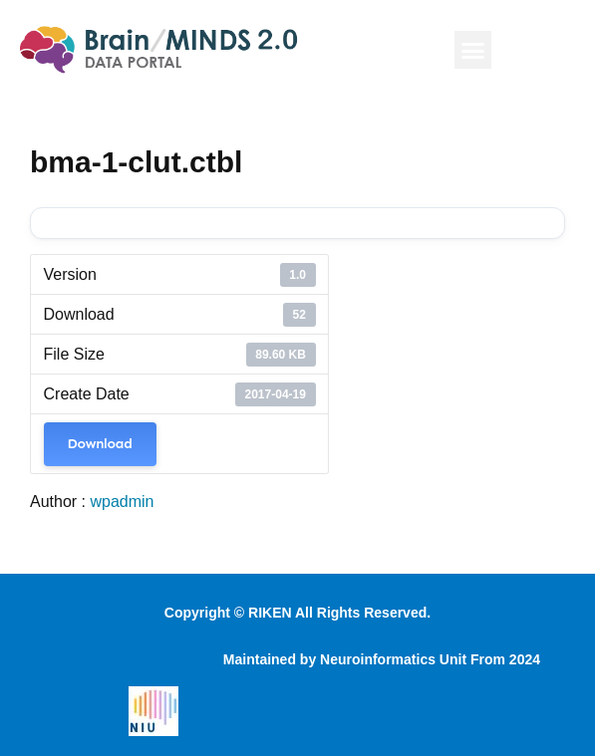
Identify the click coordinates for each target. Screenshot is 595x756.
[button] (473, 50)
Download (100, 443)
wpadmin (121, 501)
